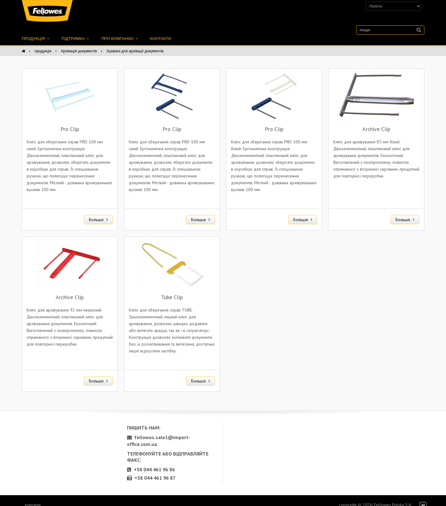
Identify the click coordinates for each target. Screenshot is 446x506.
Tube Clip (172, 290)
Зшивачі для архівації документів (134, 44)
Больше (98, 213)
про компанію (119, 31)
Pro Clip (69, 122)
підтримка (75, 31)
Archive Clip (376, 122)
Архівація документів (79, 44)
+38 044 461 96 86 (151, 463)
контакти (160, 31)
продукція (35, 31)
